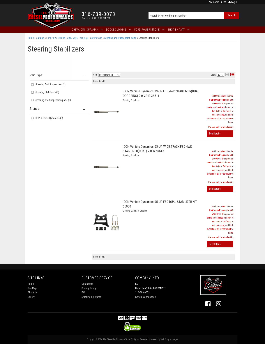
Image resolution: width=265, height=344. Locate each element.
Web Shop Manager (169, 339)
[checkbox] (32, 118)
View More (220, 133)
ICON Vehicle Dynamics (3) (49, 118)
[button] (194, 10)
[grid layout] (227, 74)
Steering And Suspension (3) (50, 84)
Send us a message (145, 296)
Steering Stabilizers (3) (47, 92)
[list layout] (232, 74)
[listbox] (109, 75)
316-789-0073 (142, 292)
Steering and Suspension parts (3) (53, 100)
